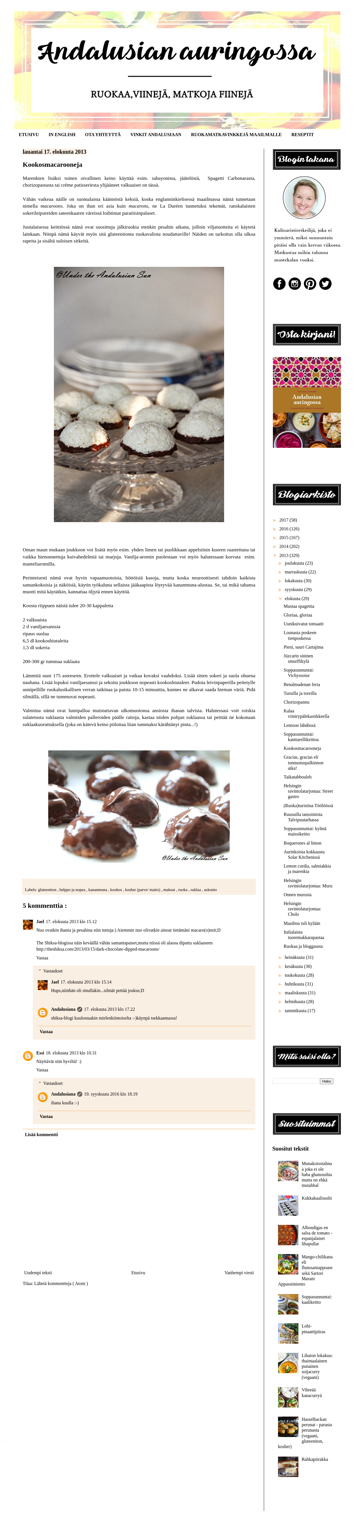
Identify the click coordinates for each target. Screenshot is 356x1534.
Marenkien (33, 178)
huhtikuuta (295, 984)
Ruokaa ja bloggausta (303, 946)
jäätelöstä (189, 178)
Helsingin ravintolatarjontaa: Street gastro (308, 791)
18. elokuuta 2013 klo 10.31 (71, 1052)
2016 (284, 528)
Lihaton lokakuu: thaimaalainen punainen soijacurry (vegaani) (317, 1366)
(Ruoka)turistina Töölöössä (308, 805)
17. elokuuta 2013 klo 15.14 (86, 982)
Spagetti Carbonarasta (231, 178)
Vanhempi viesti (239, 1272)
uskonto (210, 889)
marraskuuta (296, 571)
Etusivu (138, 1272)
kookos (116, 889)
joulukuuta (295, 563)
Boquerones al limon (302, 843)
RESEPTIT (302, 134)
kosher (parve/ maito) (143, 889)
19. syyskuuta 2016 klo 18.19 (110, 1094)
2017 (284, 520)
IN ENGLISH (62, 134)
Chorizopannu (296, 702)
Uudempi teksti (38, 1272)
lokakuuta (294, 580)
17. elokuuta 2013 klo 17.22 (109, 1009)
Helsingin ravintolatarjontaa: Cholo (302, 909)
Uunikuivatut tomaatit (304, 623)
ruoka (183, 889)
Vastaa (42, 957)
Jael (40, 921)
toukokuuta (295, 975)
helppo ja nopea (73, 889)
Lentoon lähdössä (299, 725)
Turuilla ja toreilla (300, 693)
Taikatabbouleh (297, 777)
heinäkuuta (295, 957)
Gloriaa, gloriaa (298, 615)
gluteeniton (47, 889)
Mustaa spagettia (299, 606)
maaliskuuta (296, 992)
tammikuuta (296, 1010)
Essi (40, 1052)
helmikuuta (295, 1001)
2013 (284, 555)
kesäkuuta (294, 966)
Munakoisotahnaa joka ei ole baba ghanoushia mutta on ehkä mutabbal (317, 1174)
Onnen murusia (297, 894)
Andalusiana (63, 1009)
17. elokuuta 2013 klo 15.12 (71, 921)
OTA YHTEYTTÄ (103, 134)
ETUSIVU (29, 134)
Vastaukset (53, 970)
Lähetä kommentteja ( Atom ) (61, 1283)
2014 (284, 546)
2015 (284, 537)
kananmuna (98, 889)
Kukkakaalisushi (317, 1198)
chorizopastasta (38, 185)
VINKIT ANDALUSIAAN (156, 134)
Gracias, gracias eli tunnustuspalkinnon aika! (303, 762)
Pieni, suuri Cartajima (303, 647)
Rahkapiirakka (315, 1459)
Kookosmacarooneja (302, 748)
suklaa (196, 889)
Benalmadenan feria (302, 684)
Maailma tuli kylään (302, 923)
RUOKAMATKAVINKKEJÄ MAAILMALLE (236, 134)
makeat (169, 889)
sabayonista (163, 178)
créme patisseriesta (80, 185)
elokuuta (293, 598)
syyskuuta (294, 589)
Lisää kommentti (41, 1134)
